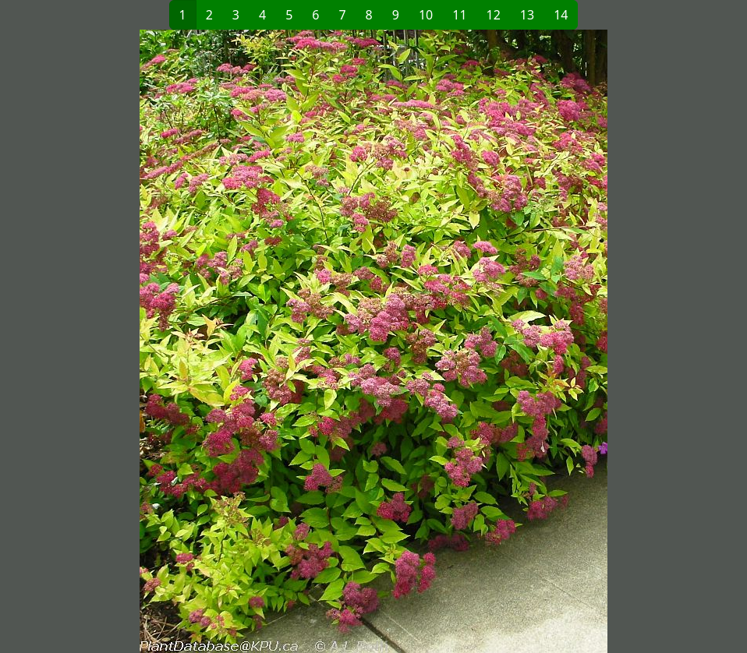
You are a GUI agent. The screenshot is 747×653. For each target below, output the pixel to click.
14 (561, 14)
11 (459, 14)
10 (426, 14)
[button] (191, 341)
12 (494, 14)
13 (527, 14)
